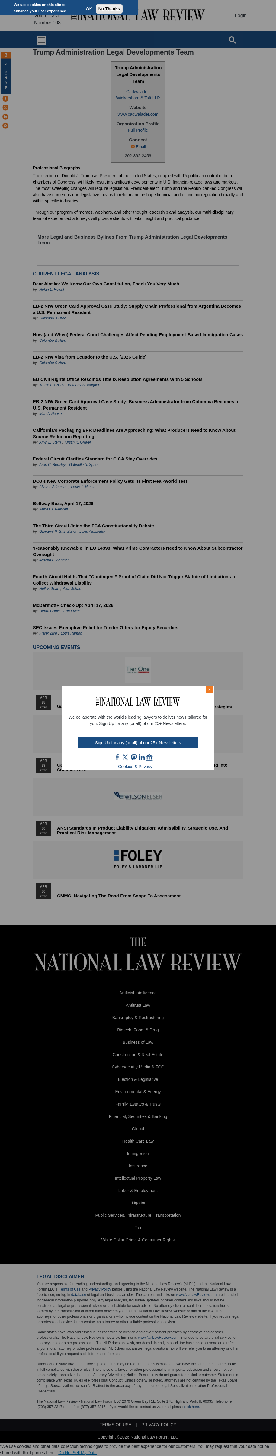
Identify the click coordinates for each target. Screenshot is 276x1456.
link (141, 757)
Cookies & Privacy (135, 766)
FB (117, 757)
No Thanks (109, 8)
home (149, 757)
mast (133, 757)
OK (89, 8)
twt (126, 757)
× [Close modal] (209, 689)
